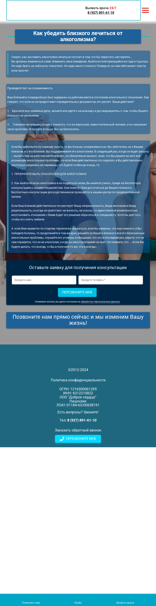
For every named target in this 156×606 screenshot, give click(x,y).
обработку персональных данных (100, 301)
